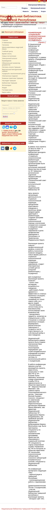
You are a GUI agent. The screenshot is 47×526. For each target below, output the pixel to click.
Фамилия (5, 105)
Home (11, 23)
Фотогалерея (6, 85)
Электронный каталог (38, 8)
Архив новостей (22, 23)
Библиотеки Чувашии (9, 83)
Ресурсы (25, 8)
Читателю (5, 45)
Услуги (43, 11)
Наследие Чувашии (9, 80)
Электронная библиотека (37, 5)
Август (42, 23)
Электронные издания (10, 76)
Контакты (35, 11)
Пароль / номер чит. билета (11, 108)
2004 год (33, 23)
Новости (26, 11)
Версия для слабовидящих (13, 32)
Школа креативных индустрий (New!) (12, 48)
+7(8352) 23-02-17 (8, 131)
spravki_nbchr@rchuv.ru (10, 132)
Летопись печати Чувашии (11, 67)
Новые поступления (9, 56)
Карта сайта (6, 92)
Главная (5, 40)
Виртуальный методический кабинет (12, 70)
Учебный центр (7, 51)
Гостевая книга (7, 90)
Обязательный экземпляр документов (11, 64)
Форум (4, 87)
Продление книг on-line (10, 135)
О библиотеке (7, 42)
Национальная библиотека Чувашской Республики (20, 18)
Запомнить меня (7, 114)
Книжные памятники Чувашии (12, 78)
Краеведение (6, 61)
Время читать (7, 54)
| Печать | (42, 42)
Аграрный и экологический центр (13, 73)
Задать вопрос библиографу (12, 134)
